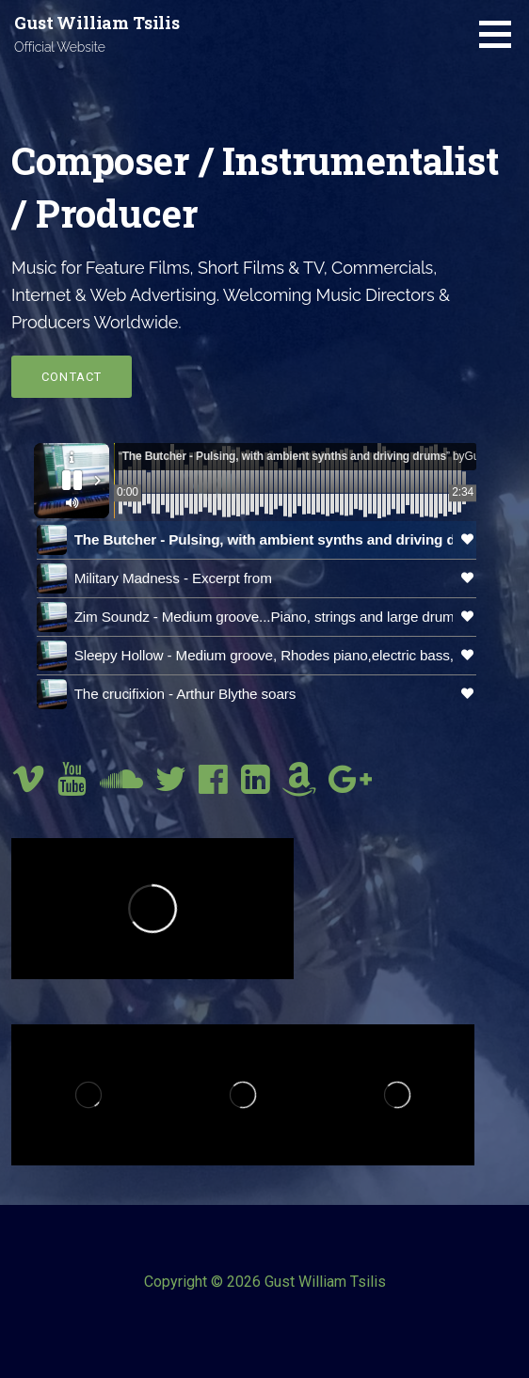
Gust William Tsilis (97, 22)
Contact (71, 377)
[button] (501, 33)
